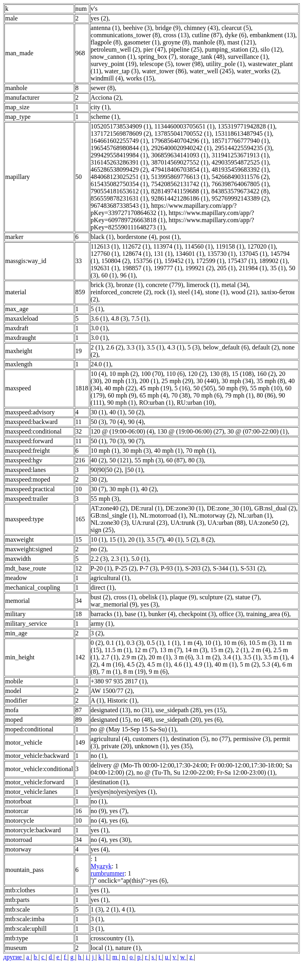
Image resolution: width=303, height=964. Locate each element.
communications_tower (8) (125, 35)
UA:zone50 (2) (268, 522)
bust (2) (100, 597)
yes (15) (214, 710)
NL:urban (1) (255, 515)
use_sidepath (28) (178, 710)
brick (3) (102, 284)
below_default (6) (226, 347)
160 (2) (266, 373)
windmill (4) (107, 78)
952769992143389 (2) (240, 198)
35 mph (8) (270, 381)
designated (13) (110, 710)
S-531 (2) (252, 568)
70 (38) (180, 395)
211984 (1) (253, 268)
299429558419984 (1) (119, 155)
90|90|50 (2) (106, 469)
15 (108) (243, 373)
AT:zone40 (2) (109, 508)
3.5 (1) (155, 347)
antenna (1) (105, 27)
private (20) (117, 746)
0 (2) (97, 642)
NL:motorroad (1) (163, 515)
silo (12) (271, 49)
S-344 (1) (225, 568)
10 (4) (98, 373)
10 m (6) (235, 642)
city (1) (100, 107)
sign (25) (102, 529)
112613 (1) (105, 246)
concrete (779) (164, 284)
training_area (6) (267, 614)
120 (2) (197, 373)
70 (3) (117, 441)
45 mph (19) (155, 388)
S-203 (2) (197, 568)
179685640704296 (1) (180, 140)
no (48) (143, 719)
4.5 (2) (135, 664)
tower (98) (189, 63)
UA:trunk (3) (187, 522)
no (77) (220, 738)
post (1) (169, 236)
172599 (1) (210, 260)
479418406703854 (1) (180, 169)
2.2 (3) (99, 558)
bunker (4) (161, 614)
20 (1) (136, 539)
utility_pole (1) (225, 63)
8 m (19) (135, 671)
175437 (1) (242, 260)
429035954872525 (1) (240, 162)
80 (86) (266, 395)
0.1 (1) (115, 642)
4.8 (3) (119, 318)
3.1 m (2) (208, 657)
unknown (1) (151, 746)
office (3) (231, 614)
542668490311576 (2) (239, 176)
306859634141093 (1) (180, 155)
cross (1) (125, 597)
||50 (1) (134, 469)
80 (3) (196, 460)
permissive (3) (251, 738)
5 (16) (182, 388)
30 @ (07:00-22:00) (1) (257, 431)
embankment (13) (272, 35)
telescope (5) (156, 63)
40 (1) (117, 412)
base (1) (135, 614)
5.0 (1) (139, 558)
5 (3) (193, 347)
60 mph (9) (122, 395)
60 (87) (175, 460)
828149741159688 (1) (179, 191)
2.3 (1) (119, 558)
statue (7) (247, 597)
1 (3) (97, 909)
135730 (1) (221, 253)
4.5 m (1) (159, 664)
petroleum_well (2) (115, 49)
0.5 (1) (155, 642)
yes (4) (99, 849)
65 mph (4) (154, 395)
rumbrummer (107, 873)
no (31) (143, 710)
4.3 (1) (175, 347)
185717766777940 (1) (240, 140)
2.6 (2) (115, 347)
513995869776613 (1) (180, 176)
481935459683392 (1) (240, 169)
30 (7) (98, 489)
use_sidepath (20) (178, 719)
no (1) (98, 755)
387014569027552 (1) (180, 162)
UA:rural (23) (149, 522)
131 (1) (163, 253)
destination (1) (109, 782)
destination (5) (189, 738)
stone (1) (216, 292)
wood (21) (244, 292)
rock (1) (164, 292)
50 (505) (204, 388)
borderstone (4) (136, 236)
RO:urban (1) (156, 402)
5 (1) (97, 308)
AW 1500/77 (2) (111, 690)
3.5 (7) (155, 539)
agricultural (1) (110, 577)
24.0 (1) (101, 364)
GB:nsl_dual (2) (275, 508)
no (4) (98, 820)
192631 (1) (105, 268)
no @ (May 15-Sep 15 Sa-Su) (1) (133, 729)
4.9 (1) (202, 664)
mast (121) (241, 42)
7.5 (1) (139, 318)
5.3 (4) (270, 664)
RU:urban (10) (195, 402)
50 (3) (98, 421)
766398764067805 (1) (240, 184)
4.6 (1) (182, 664)
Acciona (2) (106, 97)
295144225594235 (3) (243, 148)
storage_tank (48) (201, 56)
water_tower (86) (164, 71)
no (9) (98, 810)
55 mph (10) (266, 388)
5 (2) (192, 539)
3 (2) (97, 633)
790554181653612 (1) (119, 191)
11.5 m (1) (118, 650)
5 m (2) (249, 664)
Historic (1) (122, 700)
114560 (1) (199, 246)
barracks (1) (106, 614)
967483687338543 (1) (119, 205)
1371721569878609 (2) (121, 133)
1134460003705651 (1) (185, 126)
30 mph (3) (136, 450)
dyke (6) (235, 35)
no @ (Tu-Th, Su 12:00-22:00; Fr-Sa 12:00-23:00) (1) (205, 772)
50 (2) (136, 412)
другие (13, 957)
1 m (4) (192, 642)
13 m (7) (171, 650)
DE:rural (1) (147, 508)
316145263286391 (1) (119, 162)
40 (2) (98, 460)
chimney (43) (201, 27)
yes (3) (149, 604)
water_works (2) (258, 71)
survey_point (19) (113, 63)
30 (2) (98, 479)
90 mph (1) (121, 402)
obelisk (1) (153, 597)
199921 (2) (199, 268)
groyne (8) (176, 42)
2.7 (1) (110, 657)
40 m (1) (226, 664)
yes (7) (118, 810)
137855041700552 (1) (183, 133)
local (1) (101, 947)
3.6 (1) (99, 318)
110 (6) (175, 373)
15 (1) (117, 539)
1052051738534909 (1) (121, 126)
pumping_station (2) (231, 49)
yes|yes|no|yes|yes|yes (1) (123, 791)
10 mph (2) (124, 373)
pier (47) (154, 49)
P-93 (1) (171, 568)
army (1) (102, 623)
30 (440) (207, 381)
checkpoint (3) (197, 614)
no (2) (98, 549)
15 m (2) (221, 650)
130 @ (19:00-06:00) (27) (190, 431)
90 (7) (136, 441)
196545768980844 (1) (119, 148)
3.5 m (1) (275, 657)
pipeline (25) (185, 49)
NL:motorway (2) (211, 515)
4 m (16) (113, 664)
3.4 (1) (231, 657)
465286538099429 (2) (119, 169)
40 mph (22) (120, 388)
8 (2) (207, 539)
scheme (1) (105, 116)
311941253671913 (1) (239, 155)
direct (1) (102, 587)
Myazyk (101, 866)
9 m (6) (158, 671)
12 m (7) (145, 650)
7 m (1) (111, 671)
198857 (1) (136, 268)
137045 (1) (253, 253)
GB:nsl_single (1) (113, 515)
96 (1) (128, 275)
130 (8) (219, 373)
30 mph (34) (237, 381)
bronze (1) (129, 284)
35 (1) (278, 268)
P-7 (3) (149, 568)
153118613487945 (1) (243, 133)
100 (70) (152, 373)
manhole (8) (208, 42)
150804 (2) (116, 260)
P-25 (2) (125, 568)
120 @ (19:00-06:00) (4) (122, 431)
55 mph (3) (148, 460)
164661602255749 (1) (119, 140)
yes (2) (99, 18)
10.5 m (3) (262, 642)
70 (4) (117, 421)
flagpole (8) (106, 42)
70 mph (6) (207, 395)
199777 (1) (168, 268)
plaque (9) (183, 597)
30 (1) (98, 412)
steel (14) (190, 292)
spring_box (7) (157, 56)
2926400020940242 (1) (181, 148)
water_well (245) (211, 71)
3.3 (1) (135, 347)
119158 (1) (230, 246)
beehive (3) (137, 27)
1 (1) (173, 642)
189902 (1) (273, 260)
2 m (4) (260, 650)
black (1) (102, 236)
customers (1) (150, 738)
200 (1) (149, 381)
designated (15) (110, 719)
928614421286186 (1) (180, 198)
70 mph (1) (200, 450)
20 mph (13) (120, 381)
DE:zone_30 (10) (229, 508)
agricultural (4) (110, 738)
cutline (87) (207, 35)
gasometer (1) (141, 42)
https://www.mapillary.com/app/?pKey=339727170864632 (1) (164, 209)
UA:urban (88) (226, 522)
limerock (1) (202, 284)
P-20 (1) (101, 568)
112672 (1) (136, 246)
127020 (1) (261, 246)
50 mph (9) (232, 388)
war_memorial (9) (114, 604)
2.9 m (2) (133, 657)
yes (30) (120, 839)
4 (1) (128, 909)
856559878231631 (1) (119, 198)
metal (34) (235, 284)
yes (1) (99, 830)
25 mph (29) (177, 381)
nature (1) (128, 947)
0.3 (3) (135, 642)
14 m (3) (196, 650)
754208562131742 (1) (180, 184)
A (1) (97, 700)
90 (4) (136, 421)
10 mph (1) (105, 450)
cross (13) (176, 35)
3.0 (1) (99, 328)
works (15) (140, 78)
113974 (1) (167, 246)
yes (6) (213, 719)
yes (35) (181, 746)
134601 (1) (190, 253)
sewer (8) (103, 87)
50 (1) (98, 441)
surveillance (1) (248, 56)
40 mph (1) (168, 450)
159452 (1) (179, 260)
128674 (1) (136, 253)
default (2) (265, 347)
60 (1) (109, 275)
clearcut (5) (236, 27)
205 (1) (226, 268)
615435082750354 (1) (119, 184)
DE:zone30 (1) (185, 508)
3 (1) (97, 919)
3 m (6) (183, 657)
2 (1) (97, 347)
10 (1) (98, 539)
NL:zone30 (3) (110, 522)
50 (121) (121, 460)
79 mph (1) (239, 395)
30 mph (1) (124, 489)
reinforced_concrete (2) (121, 292)
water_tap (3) (121, 71)
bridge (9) (168, 27)
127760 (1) (105, 253)
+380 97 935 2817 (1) (119, 681)
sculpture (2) (215, 597)
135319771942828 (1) (246, 126)
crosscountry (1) (111, 938)
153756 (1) (147, 260)
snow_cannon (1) (113, 56)
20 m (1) (159, 657)
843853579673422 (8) (240, 191)
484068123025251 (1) (119, 176)
